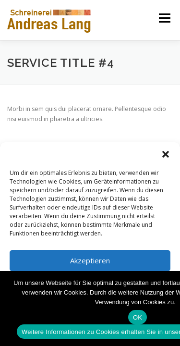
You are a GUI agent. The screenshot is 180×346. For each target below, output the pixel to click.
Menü (164, 18)
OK (137, 317)
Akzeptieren (90, 260)
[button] (165, 154)
